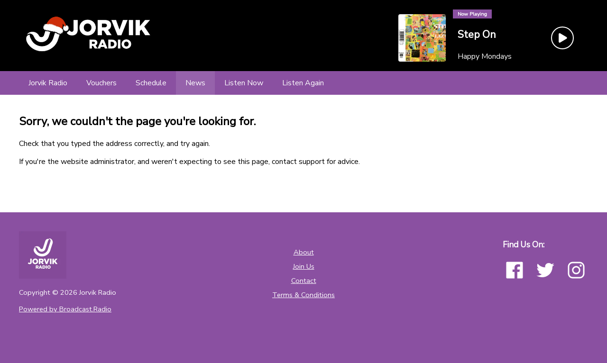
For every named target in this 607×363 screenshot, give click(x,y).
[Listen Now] (244, 83)
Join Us (303, 266)
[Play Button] (562, 38)
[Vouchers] (101, 83)
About (304, 252)
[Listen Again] (303, 83)
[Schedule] (151, 83)
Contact (303, 280)
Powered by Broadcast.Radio (65, 309)
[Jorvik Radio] (48, 83)
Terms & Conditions (303, 294)
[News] (195, 83)
